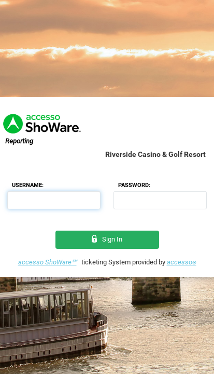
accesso (181, 262)
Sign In (107, 239)
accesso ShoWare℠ (47, 262)
